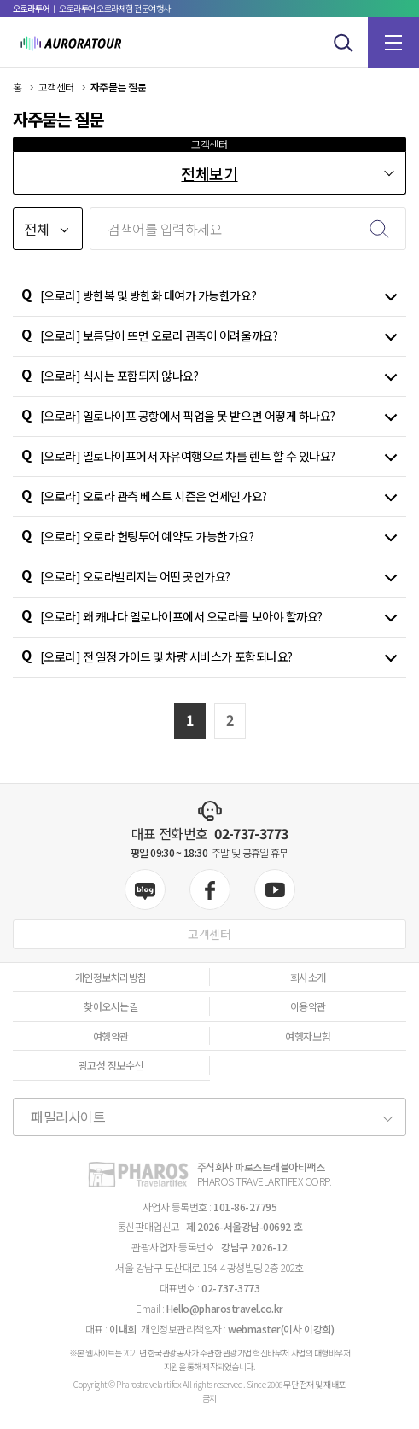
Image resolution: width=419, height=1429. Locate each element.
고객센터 (209, 933)
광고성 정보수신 (111, 1065)
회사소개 (308, 977)
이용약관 (308, 1006)
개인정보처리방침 (111, 977)
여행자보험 (307, 1036)
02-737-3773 (251, 833)
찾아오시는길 (110, 1006)
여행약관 (111, 1036)
